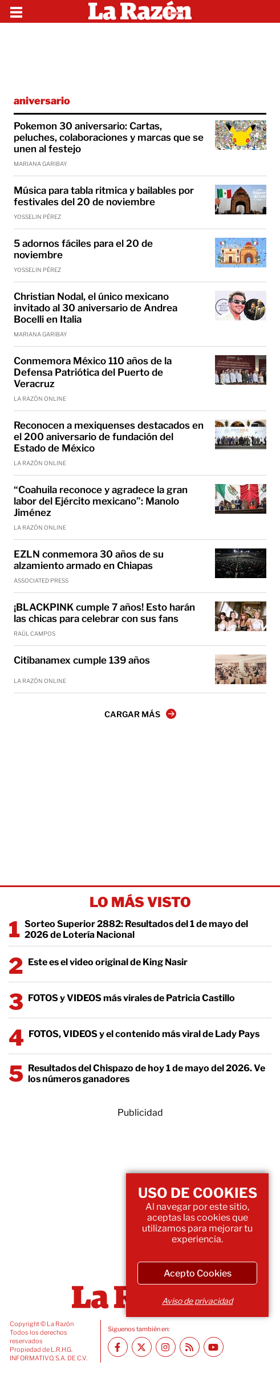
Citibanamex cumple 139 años (82, 660)
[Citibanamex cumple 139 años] (240, 669)
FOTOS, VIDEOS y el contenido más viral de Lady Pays (144, 1034)
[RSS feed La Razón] (190, 1347)
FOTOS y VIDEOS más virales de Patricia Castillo (131, 998)
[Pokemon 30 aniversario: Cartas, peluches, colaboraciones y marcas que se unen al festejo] (240, 135)
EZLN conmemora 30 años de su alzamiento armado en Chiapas (89, 559)
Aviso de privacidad (197, 1301)
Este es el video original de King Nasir (108, 962)
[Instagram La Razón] (166, 1347)
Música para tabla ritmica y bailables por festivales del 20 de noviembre (104, 196)
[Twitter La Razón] (142, 1347)
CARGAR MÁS (140, 714)
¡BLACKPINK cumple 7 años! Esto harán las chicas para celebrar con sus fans (104, 612)
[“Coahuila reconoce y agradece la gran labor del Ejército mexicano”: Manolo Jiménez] (240, 499)
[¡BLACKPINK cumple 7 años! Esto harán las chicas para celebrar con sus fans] (240, 616)
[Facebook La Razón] (118, 1347)
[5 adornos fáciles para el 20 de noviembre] (240, 252)
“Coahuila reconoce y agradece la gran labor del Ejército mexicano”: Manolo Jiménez (101, 501)
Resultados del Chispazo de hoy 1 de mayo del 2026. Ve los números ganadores (146, 1073)
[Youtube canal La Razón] (214, 1347)
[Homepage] (140, 11)
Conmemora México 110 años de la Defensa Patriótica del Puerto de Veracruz (93, 372)
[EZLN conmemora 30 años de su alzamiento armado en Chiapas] (240, 563)
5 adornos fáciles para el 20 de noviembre (83, 249)
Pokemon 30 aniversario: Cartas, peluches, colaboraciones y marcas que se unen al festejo (109, 137)
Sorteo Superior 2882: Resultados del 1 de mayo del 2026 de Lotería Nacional (136, 929)
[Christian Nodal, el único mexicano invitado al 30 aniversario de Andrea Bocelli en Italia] (240, 305)
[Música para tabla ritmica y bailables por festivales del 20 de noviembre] (240, 199)
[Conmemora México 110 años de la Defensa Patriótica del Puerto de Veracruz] (240, 370)
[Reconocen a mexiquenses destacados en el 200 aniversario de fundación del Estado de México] (240, 434)
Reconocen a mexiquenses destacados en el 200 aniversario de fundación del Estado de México (109, 437)
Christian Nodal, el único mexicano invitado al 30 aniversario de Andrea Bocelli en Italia (95, 308)
